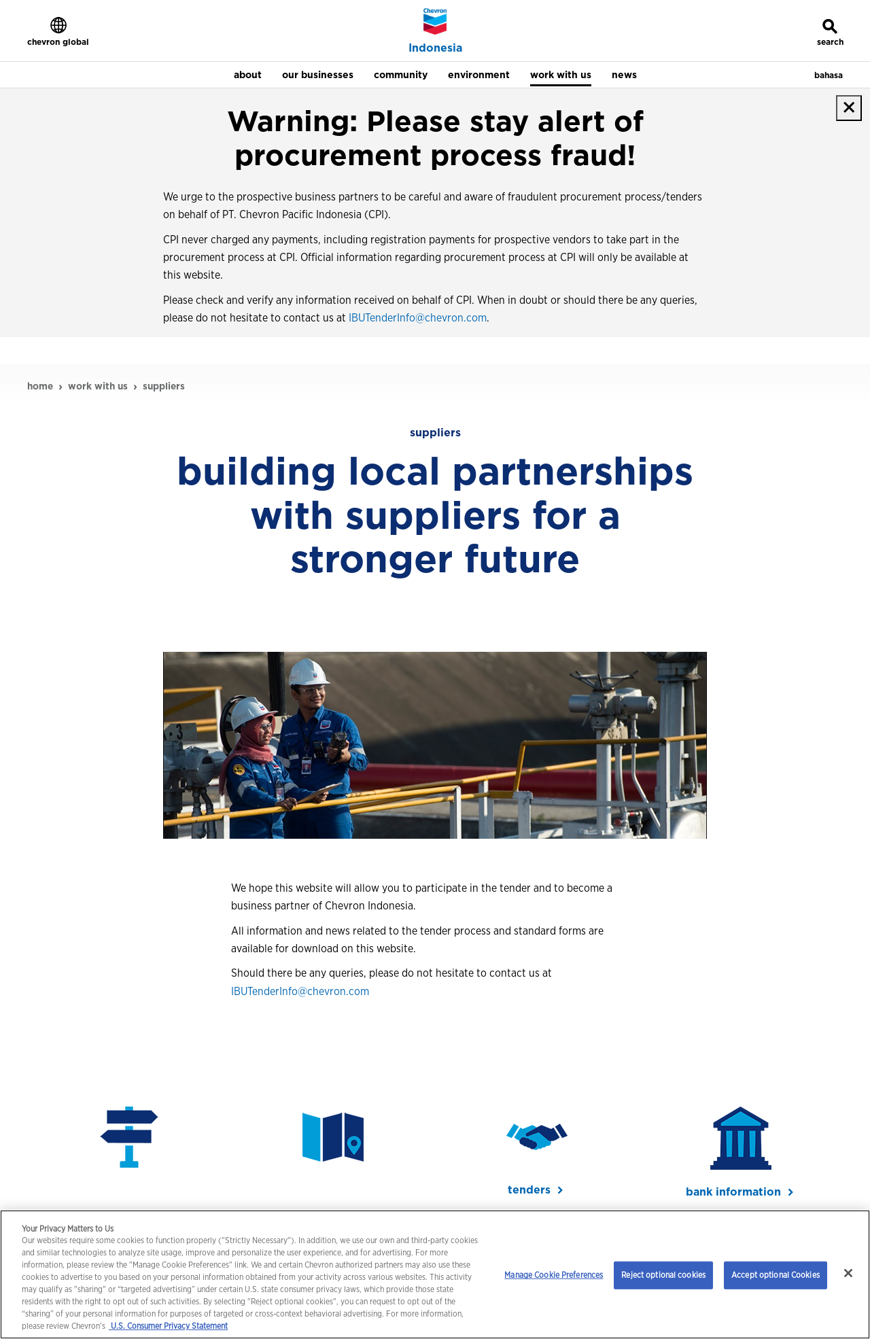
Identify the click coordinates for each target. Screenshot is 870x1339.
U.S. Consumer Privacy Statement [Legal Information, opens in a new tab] (168, 1326)
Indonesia (435, 48)
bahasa (828, 75)
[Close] (848, 1273)
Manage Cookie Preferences (553, 1275)
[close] (849, 108)
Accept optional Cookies (775, 1275)
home (40, 386)
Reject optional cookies (663, 1275)
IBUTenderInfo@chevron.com (418, 317)
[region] (435, 1274)
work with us (98, 386)
